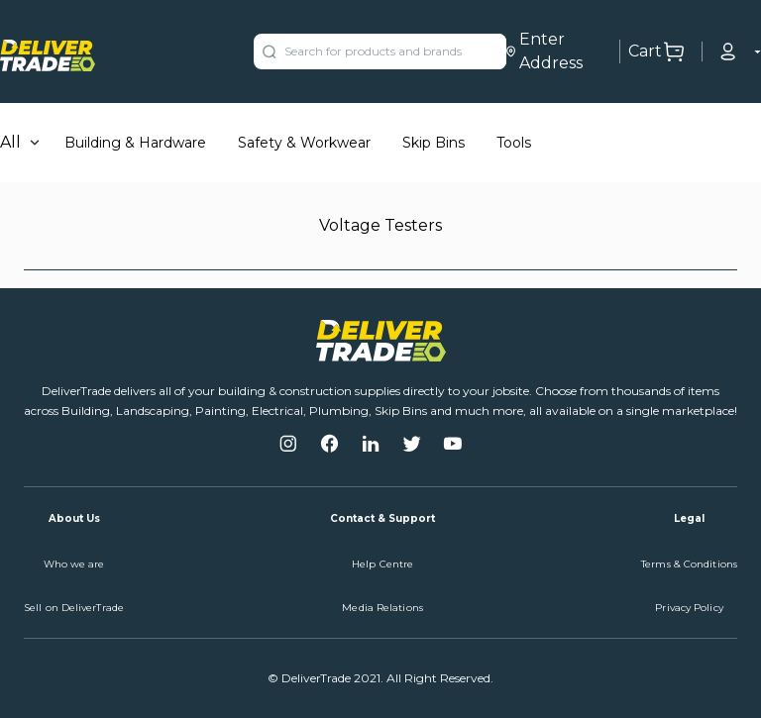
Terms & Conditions (689, 564)
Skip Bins (433, 143)
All (10, 142)
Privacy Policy (688, 607)
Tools (513, 143)
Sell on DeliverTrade (74, 607)
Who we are (74, 564)
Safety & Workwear (304, 143)
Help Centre (382, 564)
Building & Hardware (135, 143)
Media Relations (382, 607)
